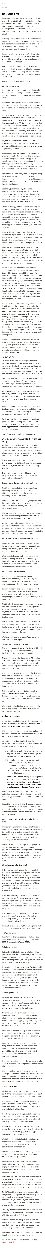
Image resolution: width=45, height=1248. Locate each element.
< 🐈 (3, 3)
